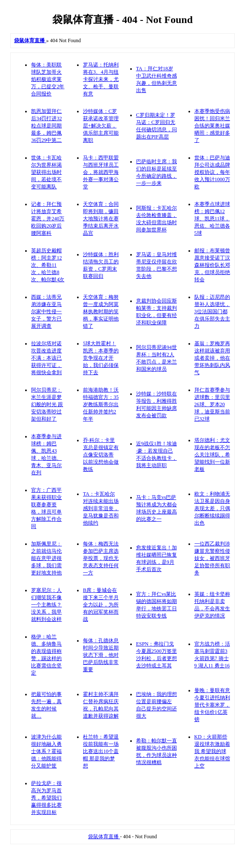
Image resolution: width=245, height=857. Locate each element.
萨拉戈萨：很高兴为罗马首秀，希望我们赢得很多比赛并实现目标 (46, 797)
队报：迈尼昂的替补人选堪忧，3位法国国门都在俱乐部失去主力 (212, 311)
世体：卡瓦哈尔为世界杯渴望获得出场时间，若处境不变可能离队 (46, 172)
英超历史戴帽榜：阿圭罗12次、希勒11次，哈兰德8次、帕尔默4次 (47, 265)
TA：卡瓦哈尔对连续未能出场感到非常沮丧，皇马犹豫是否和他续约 (101, 508)
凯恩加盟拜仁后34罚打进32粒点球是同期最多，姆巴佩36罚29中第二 (46, 125)
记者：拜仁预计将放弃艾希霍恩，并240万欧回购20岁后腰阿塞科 (47, 218)
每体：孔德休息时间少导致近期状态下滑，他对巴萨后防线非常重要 (101, 655)
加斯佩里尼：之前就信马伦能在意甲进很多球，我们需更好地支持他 (46, 558)
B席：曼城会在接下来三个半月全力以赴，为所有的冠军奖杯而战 (101, 604)
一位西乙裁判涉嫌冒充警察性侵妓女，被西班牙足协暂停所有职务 (212, 558)
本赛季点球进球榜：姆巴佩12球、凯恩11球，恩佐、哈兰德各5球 (212, 218)
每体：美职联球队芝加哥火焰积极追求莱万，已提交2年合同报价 (47, 79)
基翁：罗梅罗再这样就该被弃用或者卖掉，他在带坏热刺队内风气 (212, 357)
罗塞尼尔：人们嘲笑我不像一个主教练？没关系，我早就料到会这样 (46, 604)
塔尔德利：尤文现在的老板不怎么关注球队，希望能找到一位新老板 (212, 454)
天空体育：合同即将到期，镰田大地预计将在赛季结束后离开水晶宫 (101, 218)
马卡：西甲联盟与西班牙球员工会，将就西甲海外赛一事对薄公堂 (101, 172)
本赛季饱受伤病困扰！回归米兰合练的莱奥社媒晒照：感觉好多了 (212, 125)
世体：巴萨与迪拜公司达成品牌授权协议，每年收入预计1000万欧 (212, 172)
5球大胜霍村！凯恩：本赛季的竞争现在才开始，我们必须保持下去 (101, 357)
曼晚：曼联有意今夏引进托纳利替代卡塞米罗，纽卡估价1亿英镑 (212, 704)
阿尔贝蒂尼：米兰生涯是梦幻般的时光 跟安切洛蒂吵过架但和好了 (47, 404)
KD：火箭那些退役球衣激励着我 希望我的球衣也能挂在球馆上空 (212, 751)
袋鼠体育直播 (104, 837)
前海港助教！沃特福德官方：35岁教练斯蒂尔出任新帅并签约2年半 (101, 404)
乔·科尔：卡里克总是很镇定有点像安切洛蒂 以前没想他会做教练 (101, 454)
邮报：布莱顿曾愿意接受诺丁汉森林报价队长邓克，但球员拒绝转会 (212, 265)
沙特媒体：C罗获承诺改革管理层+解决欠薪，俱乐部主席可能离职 (101, 125)
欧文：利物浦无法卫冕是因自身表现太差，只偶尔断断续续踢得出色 (212, 508)
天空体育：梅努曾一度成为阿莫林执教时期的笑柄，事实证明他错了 (101, 311)
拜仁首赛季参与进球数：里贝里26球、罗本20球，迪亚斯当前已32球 (212, 404)
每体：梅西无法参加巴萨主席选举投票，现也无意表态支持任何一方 (101, 558)
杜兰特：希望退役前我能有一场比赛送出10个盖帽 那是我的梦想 (101, 751)
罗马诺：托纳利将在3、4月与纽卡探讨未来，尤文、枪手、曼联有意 (101, 79)
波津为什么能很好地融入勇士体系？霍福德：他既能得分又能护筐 (46, 751)
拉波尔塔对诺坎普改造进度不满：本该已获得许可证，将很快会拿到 (46, 357)
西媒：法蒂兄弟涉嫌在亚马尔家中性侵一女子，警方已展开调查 (46, 311)
